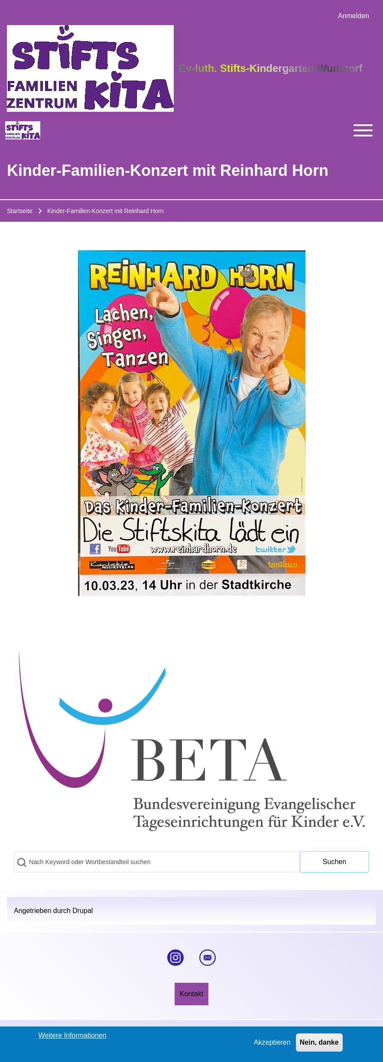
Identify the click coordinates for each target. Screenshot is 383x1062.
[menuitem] (353, 16)
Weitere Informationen (72, 1037)
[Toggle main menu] (214, 130)
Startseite (19, 210)
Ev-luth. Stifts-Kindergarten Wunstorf (271, 68)
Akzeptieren (272, 1044)
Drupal (82, 910)
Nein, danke (319, 1044)
